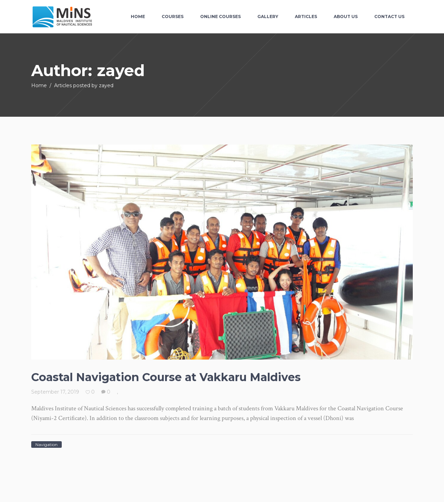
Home (39, 85)
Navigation (46, 444)
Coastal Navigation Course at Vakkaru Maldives (166, 377)
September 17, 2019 (55, 392)
